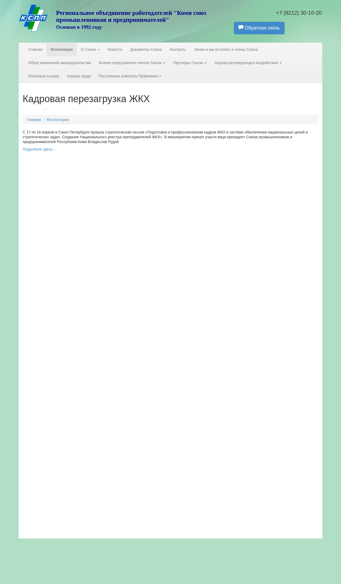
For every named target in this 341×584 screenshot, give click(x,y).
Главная (35, 49)
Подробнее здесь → (40, 149)
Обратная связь (259, 28)
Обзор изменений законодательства (59, 63)
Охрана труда (79, 76)
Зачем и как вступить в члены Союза (226, 49)
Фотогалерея (61, 49)
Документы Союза (146, 49)
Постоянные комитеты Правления (130, 76)
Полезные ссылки (43, 76)
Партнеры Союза (190, 63)
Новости (115, 49)
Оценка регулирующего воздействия (247, 63)
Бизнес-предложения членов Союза (132, 63)
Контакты (178, 49)
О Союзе (90, 49)
